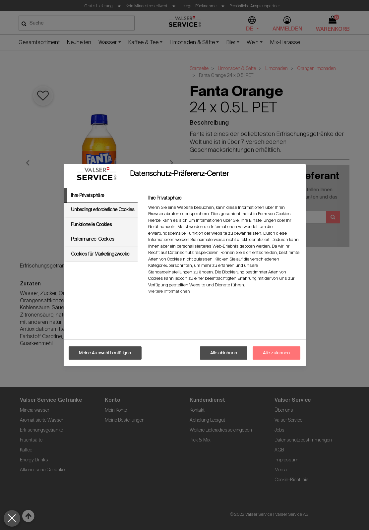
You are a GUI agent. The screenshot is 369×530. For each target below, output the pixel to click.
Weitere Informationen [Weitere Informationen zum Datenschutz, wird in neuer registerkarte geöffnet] (169, 291)
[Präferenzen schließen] (12, 518)
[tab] (101, 195)
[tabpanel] (224, 246)
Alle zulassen (276, 353)
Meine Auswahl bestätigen (105, 353)
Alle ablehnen (223, 353)
